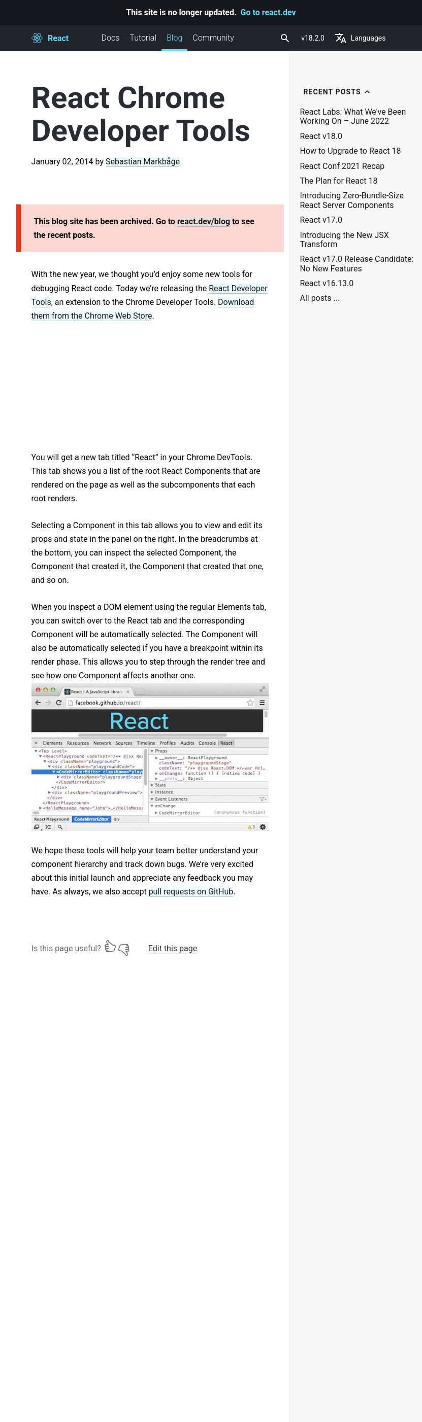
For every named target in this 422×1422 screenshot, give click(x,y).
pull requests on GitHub (191, 891)
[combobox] (284, 38)
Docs (111, 38)
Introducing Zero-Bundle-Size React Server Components (352, 200)
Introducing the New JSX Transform (344, 240)
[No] (124, 946)
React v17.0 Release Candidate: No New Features (356, 264)
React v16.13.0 (326, 283)
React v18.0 (321, 136)
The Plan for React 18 (338, 181)
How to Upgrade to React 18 (350, 151)
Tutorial (142, 38)
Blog (174, 42)
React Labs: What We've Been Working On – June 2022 (353, 117)
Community (213, 38)
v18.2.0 (312, 38)
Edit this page (172, 948)
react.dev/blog (203, 221)
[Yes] (110, 946)
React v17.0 (321, 220)
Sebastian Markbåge (143, 161)
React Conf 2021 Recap (342, 166)
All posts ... (320, 298)
